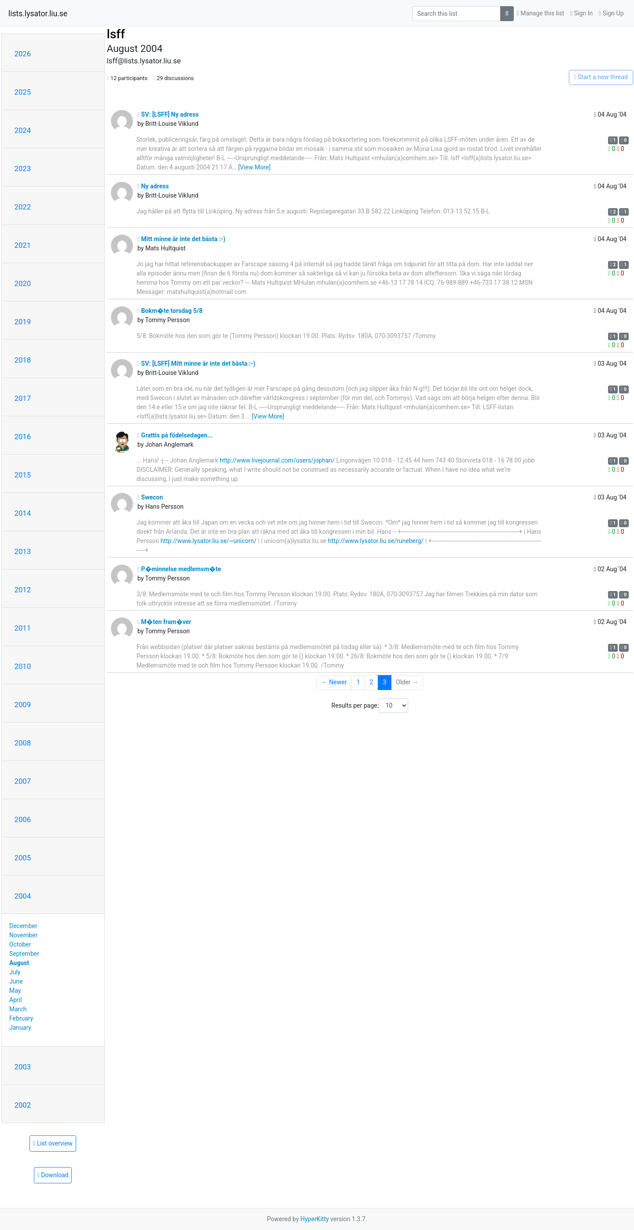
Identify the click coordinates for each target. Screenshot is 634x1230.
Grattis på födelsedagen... (175, 435)
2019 (23, 321)
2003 (23, 1066)
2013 (23, 551)
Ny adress (153, 186)
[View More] (254, 167)
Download (53, 1175)
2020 (23, 283)
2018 (23, 360)
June (16, 981)
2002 (23, 1105)
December (23, 925)
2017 (23, 398)
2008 (23, 742)
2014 (23, 513)
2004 (23, 896)
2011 (23, 628)
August (19, 962)
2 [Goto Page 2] (371, 682)
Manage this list (540, 13)
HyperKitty (314, 1219)
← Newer (334, 682)
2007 (23, 781)
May (15, 990)
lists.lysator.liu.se (37, 13)
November (23, 935)
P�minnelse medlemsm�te (179, 569)
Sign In (581, 13)
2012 (23, 589)
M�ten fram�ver (164, 621)
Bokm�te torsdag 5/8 (170, 310)
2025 (23, 92)
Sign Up (611, 13)
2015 (23, 474)
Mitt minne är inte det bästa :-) (181, 238)
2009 (23, 704)
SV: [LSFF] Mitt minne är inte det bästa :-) (196, 363)
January (20, 1027)
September (24, 953)
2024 (23, 130)
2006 (23, 819)
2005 (23, 857)
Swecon (150, 497)
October (20, 944)
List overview (53, 1143)
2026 (23, 53)
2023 (23, 168)
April (15, 999)
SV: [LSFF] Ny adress (168, 114)
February (21, 1018)
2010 (23, 666)
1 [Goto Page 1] (358, 682)
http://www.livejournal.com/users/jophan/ (277, 460)
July (14, 972)
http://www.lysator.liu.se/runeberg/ (376, 540)
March (18, 1009)
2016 (23, 436)
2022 (23, 206)
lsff (116, 34)
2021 (23, 245)
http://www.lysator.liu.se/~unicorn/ (209, 540)
